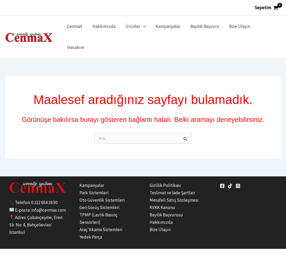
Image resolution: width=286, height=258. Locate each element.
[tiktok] (230, 168)
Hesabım (267, 28)
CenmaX (80, 28)
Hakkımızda (108, 28)
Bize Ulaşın (239, 28)
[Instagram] (238, 168)
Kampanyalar (170, 28)
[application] (146, 28)
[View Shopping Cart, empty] (266, 8)
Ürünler (139, 28)
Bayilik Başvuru (206, 28)
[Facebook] (222, 168)
